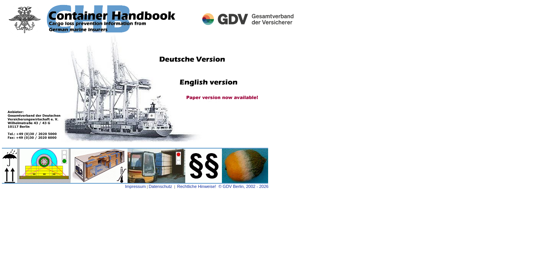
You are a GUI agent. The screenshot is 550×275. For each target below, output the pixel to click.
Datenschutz (160, 186)
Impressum (135, 186)
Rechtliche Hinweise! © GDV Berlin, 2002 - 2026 (223, 186)
